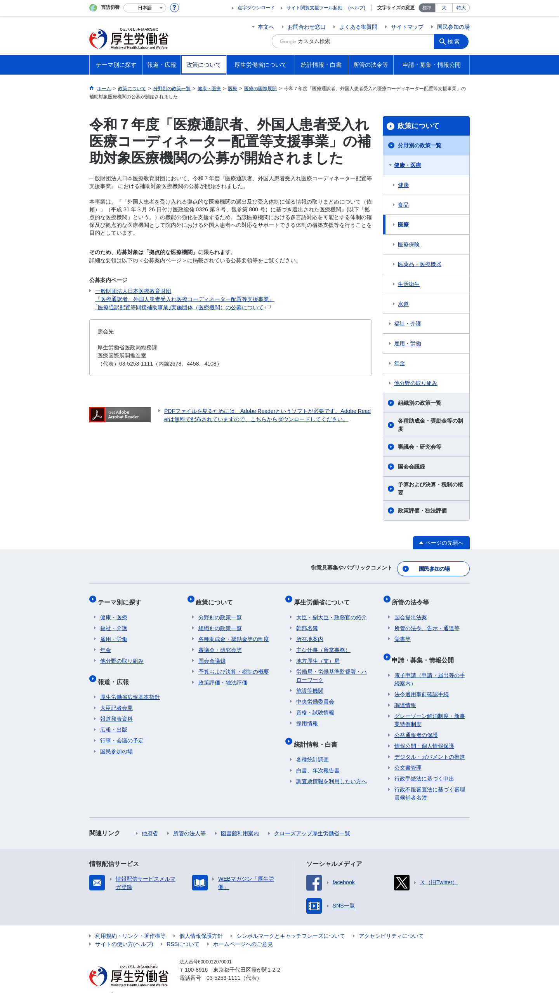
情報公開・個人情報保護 (424, 734)
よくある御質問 (358, 27)
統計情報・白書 (318, 734)
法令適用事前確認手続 (421, 682)
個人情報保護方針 (201, 924)
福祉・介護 (407, 324)
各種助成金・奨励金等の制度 (430, 425)
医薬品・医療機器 (419, 264)
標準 (427, 7)
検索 (455, 41)
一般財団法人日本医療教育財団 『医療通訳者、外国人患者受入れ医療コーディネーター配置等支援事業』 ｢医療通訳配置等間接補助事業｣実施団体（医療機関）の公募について (184, 299)
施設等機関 (309, 684)
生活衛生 (409, 284)
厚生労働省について (324, 597)
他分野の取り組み (415, 383)
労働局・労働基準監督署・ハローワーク (331, 669)
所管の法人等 (189, 821)
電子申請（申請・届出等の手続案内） (429, 667)
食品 (403, 205)
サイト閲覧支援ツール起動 (314, 7)
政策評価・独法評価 (422, 510)
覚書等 (402, 632)
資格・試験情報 (315, 705)
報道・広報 (115, 672)
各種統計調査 (312, 747)
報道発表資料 (116, 707)
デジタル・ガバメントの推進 (429, 745)
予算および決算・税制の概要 (430, 488)
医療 (403, 224)
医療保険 (409, 244)
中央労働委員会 (315, 695)
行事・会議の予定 (122, 728)
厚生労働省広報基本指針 (130, 685)
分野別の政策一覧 (419, 145)
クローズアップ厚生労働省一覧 (312, 821)
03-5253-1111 (223, 966)
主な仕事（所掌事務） (323, 643)
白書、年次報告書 (318, 758)
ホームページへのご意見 (243, 932)
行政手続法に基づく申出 (424, 766)
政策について (418, 126)
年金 (399, 363)
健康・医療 (407, 165)
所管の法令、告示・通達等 (427, 621)
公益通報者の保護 (416, 723)
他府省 (150, 821)
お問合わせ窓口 (307, 27)
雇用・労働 (407, 343)
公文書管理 (408, 756)
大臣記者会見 (116, 696)
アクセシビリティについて (391, 924)
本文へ (266, 27)
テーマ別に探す (122, 597)
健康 (403, 185)
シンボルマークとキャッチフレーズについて (290, 924)
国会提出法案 (410, 610)
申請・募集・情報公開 (425, 650)
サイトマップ (407, 27)
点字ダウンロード (256, 7)
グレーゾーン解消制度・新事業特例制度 (429, 708)
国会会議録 (411, 466)
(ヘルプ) (356, 7)
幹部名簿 (307, 621)
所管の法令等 (413, 597)
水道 (403, 304)
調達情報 (405, 693)
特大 (461, 7)
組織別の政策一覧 (419, 403)
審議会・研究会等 (419, 447)
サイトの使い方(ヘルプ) (124, 932)
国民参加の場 (453, 27)
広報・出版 (113, 717)
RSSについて (183, 932)
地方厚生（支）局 (318, 654)
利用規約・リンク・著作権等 (130, 924)
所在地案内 (309, 632)
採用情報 (307, 716)
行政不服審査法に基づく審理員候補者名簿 (429, 781)
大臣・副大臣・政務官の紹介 (331, 610)
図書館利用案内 (240, 821)
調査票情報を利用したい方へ (331, 769)
